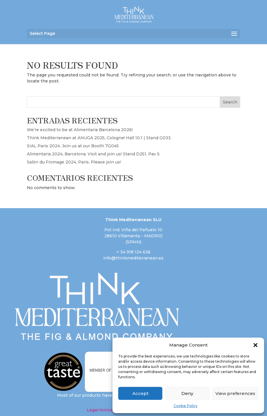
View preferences (235, 393)
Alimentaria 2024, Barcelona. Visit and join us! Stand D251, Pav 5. (93, 154)
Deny (187, 393)
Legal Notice (100, 410)
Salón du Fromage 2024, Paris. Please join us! (74, 162)
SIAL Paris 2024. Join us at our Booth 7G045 (73, 145)
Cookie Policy (186, 406)
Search (230, 102)
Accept (140, 393)
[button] (255, 345)
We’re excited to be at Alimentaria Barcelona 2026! (80, 129)
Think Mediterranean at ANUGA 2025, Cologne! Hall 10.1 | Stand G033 (99, 137)
